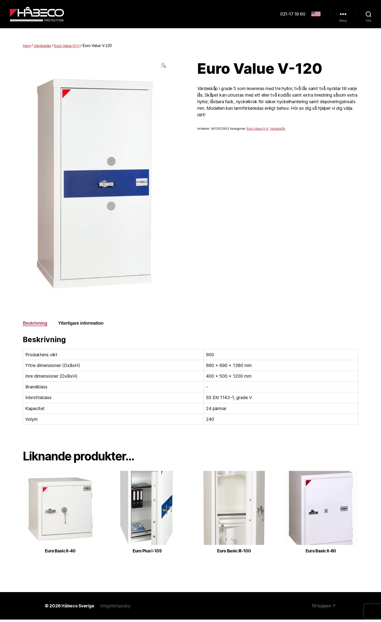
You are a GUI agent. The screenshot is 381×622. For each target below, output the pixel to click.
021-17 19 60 (292, 15)
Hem (27, 48)
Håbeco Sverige (78, 608)
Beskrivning (35, 325)
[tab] (35, 325)
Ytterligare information (81, 325)
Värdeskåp (43, 48)
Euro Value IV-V (68, 48)
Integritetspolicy (116, 608)
